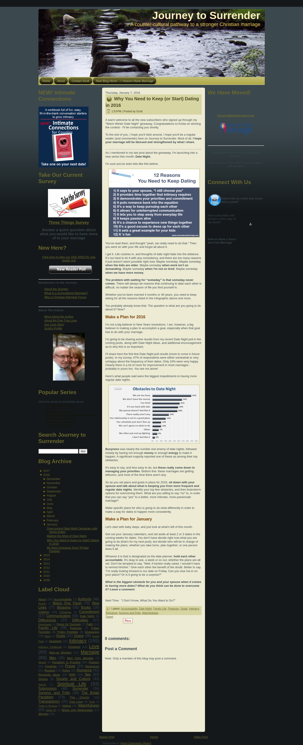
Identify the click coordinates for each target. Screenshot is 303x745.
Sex (88, 674)
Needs (42, 662)
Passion (94, 662)
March (51, 516)
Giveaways (92, 632)
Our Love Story (54, 324)
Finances (76, 628)
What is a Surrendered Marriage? (66, 293)
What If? (51, 710)
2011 (46, 571)
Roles (66, 670)
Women (43, 714)
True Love (76, 701)
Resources (92, 666)
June (50, 503)
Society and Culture (73, 679)
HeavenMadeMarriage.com (235, 115)
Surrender (80, 688)
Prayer (70, 666)
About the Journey (56, 289)
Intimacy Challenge (50, 646)
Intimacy (77, 640)
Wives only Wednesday (77, 710)
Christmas (65, 612)
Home (154, 737)
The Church (79, 697)
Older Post (201, 737)
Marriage (90, 651)
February (53, 520)
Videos (66, 705)
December (53, 479)
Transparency (49, 701)
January (52, 524)
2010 (46, 575)
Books (86, 607)
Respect (50, 670)
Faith (89, 624)
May (49, 508)
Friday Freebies (67, 632)
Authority (85, 599)
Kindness (74, 647)
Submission (47, 688)
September (54, 491)
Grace (79, 636)
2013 (46, 563)
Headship (55, 641)
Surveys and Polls (54, 693)
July (49, 499)
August (51, 495)
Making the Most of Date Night (66, 536)
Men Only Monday (80, 658)
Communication (58, 616)
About (42, 599)
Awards (42, 603)
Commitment (89, 612)
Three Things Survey (69, 222)
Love (94, 646)
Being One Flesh (67, 603)
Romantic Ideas (49, 674)
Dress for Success (69, 624)
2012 (46, 567)
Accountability (63, 599)
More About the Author (59, 316)
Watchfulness (88, 705)
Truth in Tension (47, 705)
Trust (92, 701)
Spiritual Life (71, 683)
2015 (46, 555)
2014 (46, 559)
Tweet (109, 616)
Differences (47, 620)
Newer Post (107, 737)
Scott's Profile (53, 328)
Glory (48, 636)
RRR (72, 674)
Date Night (87, 616)
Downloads (45, 624)
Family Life (47, 628)
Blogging (64, 607)
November (53, 483)
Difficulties (80, 620)
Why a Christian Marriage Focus (65, 297)
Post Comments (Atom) (136, 743)
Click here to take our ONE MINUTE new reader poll (68, 258)
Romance (84, 670)
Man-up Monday (60, 652)
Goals (60, 636)
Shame (43, 679)
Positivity (51, 666)
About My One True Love (60, 320)
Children (43, 612)
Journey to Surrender (206, 15)
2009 (46, 580)
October (52, 487)
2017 (46, 470)
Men (52, 658)
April (50, 512)
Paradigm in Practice (66, 662)
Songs (42, 684)
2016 (46, 475)
